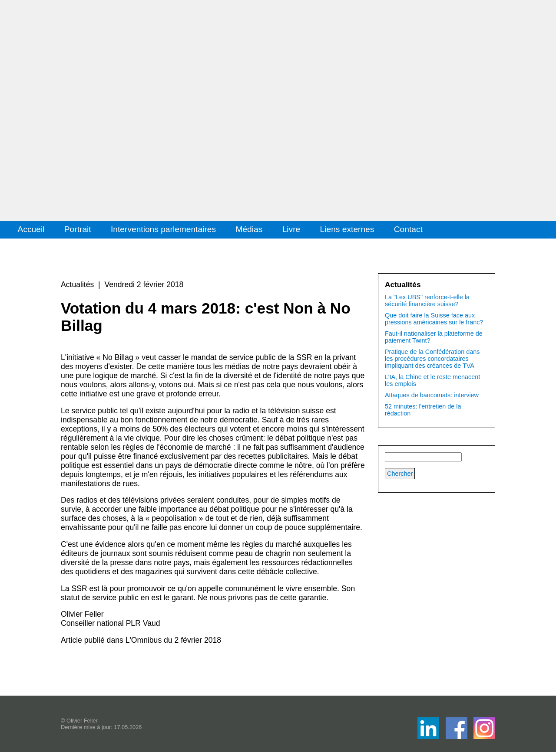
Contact (408, 229)
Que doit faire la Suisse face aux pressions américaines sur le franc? (434, 319)
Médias (248, 229)
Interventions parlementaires (163, 229)
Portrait (77, 229)
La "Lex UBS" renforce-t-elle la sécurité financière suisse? (427, 300)
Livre (291, 229)
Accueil (31, 229)
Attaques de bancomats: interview (432, 395)
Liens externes (347, 229)
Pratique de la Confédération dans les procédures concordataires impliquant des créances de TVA (432, 358)
